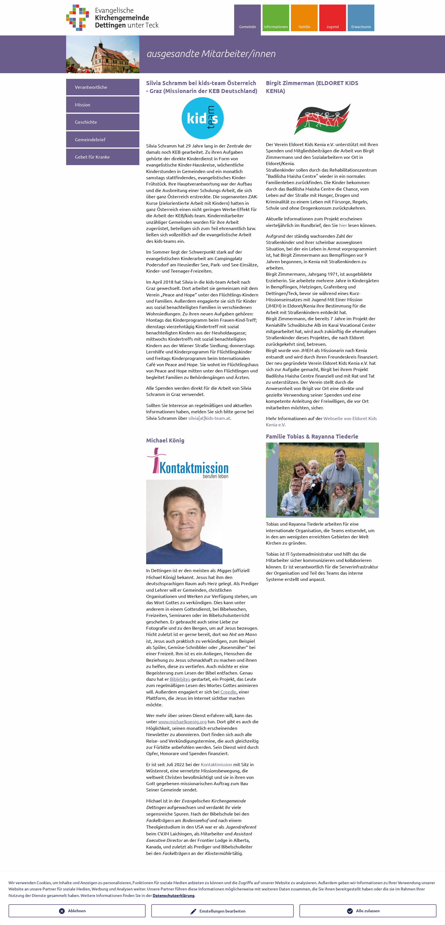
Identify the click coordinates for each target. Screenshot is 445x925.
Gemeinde (247, 26)
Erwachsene (361, 26)
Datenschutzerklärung (173, 895)
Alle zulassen (368, 910)
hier (343, 225)
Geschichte (86, 122)
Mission (82, 104)
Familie (304, 26)
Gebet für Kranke (92, 156)
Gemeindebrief (90, 139)
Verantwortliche (91, 87)
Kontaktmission (216, 764)
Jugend (332, 26)
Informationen (276, 26)
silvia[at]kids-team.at (209, 418)
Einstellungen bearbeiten (222, 911)
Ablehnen (77, 910)
